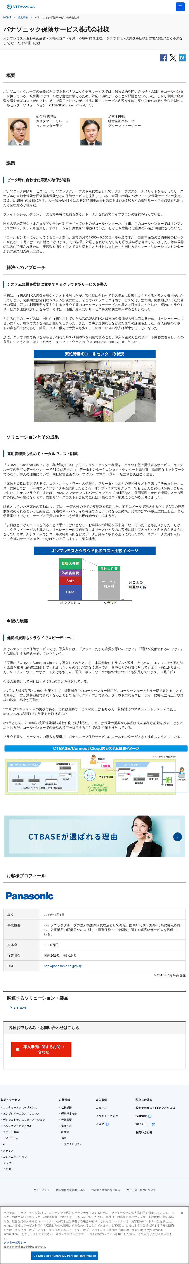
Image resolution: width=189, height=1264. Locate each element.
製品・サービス (9, 1099)
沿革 (63, 1138)
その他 (7, 1169)
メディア (8, 1150)
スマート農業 (11, 1132)
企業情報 (63, 1099)
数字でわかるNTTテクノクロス (150, 1108)
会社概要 (66, 1119)
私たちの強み (139, 1099)
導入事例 (23, 17)
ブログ (101, 1124)
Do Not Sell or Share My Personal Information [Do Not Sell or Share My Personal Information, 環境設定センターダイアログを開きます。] (64, 1255)
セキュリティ (11, 1138)
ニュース (100, 1108)
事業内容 (66, 1125)
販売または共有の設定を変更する (24, 1247)
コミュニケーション (15, 1156)
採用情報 (139, 1116)
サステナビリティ (71, 1144)
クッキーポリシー (14, 1242)
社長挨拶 (66, 1107)
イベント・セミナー (107, 1116)
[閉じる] (182, 1213)
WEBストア (141, 1124)
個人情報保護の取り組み (70, 1190)
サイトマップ (41, 1190)
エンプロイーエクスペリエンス (21, 1113)
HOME (7, 17)
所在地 (65, 1132)
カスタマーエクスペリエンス (20, 1107)
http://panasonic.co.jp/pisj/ (63, 966)
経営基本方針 (69, 1113)
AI (4, 1144)
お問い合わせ (139, 1132)
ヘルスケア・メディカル (17, 1125)
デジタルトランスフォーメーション (24, 1119)
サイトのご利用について (141, 1190)
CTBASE (20, 1008)
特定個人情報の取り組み (105, 1190)
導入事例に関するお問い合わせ (43, 1049)
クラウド (8, 1163)
